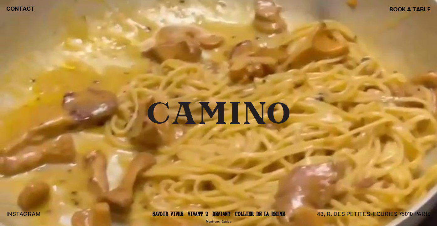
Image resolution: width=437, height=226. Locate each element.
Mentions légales (218, 221)
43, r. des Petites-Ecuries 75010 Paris (374, 215)
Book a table (410, 10)
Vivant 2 (198, 214)
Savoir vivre (168, 214)
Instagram (23, 215)
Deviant (221, 214)
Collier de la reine (260, 214)
